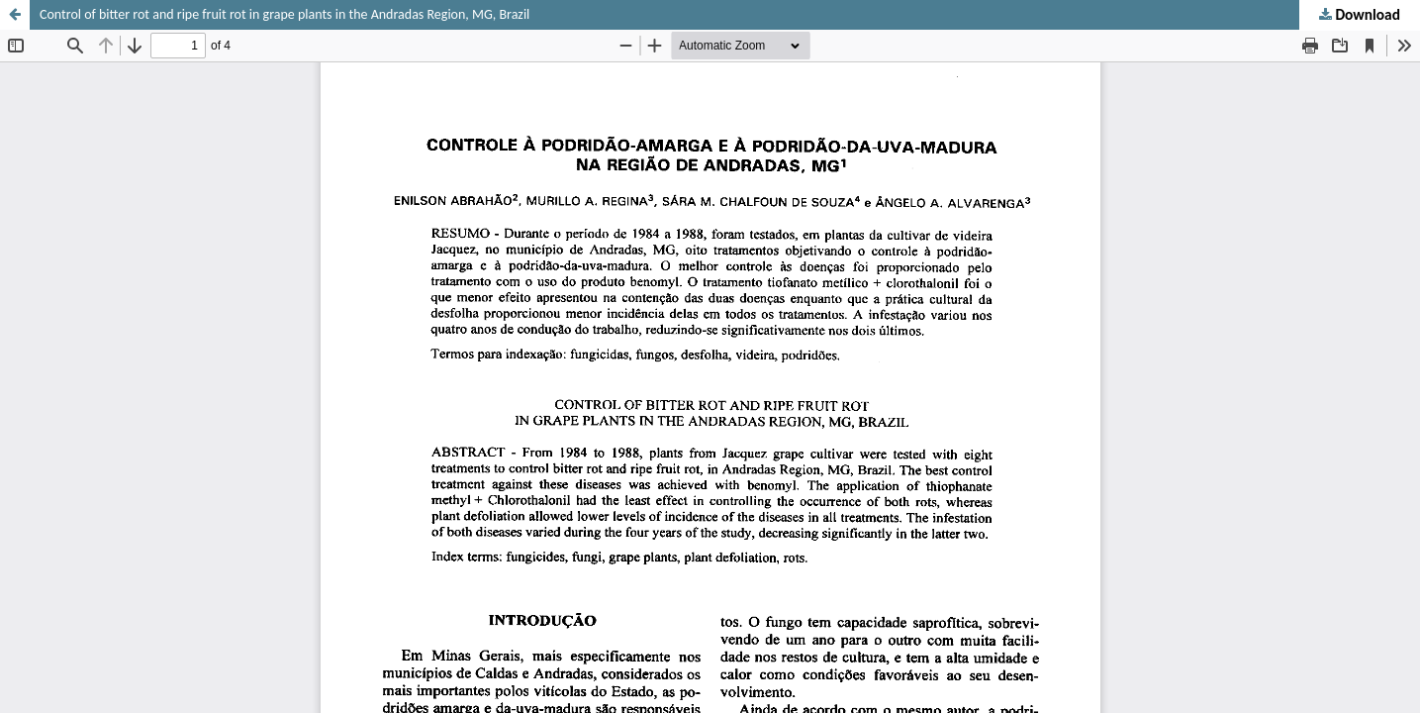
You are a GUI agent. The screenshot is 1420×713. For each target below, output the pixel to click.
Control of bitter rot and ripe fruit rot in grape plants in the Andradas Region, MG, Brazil (284, 14)
